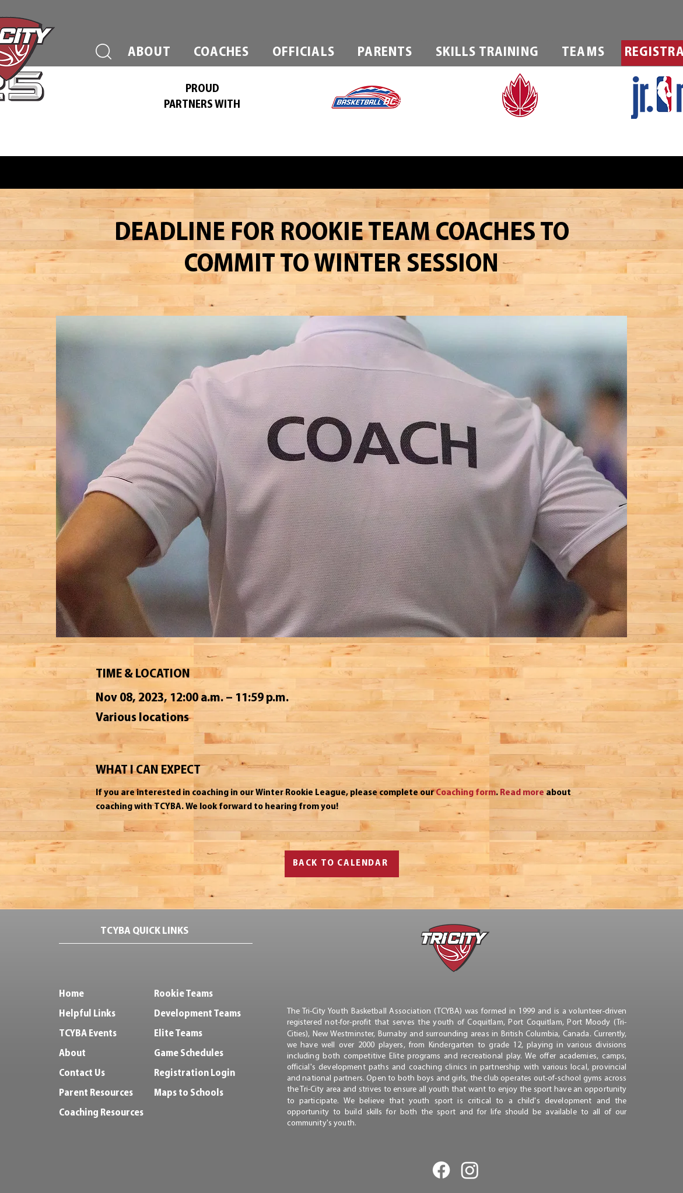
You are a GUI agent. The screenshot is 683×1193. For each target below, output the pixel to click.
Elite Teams (178, 1034)
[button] (149, 53)
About (72, 1053)
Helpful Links (87, 1014)
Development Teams (197, 1014)
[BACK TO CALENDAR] (342, 863)
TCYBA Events (88, 1034)
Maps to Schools (188, 1093)
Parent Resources (96, 1093)
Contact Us (82, 1073)
